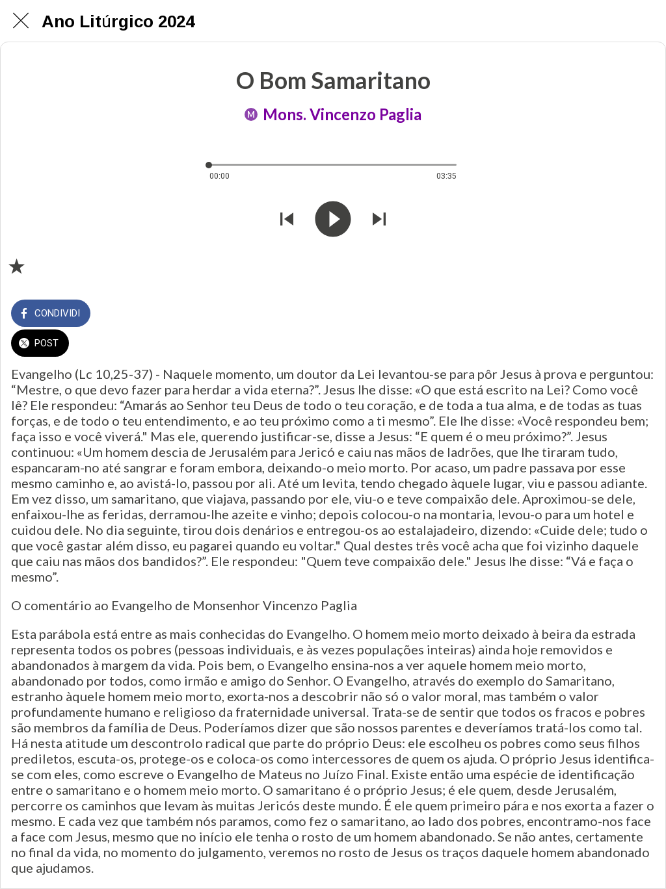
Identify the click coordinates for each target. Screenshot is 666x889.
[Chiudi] (21, 21)
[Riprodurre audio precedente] (287, 221)
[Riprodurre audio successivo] (379, 221)
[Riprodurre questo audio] (333, 221)
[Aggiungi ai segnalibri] (16, 265)
